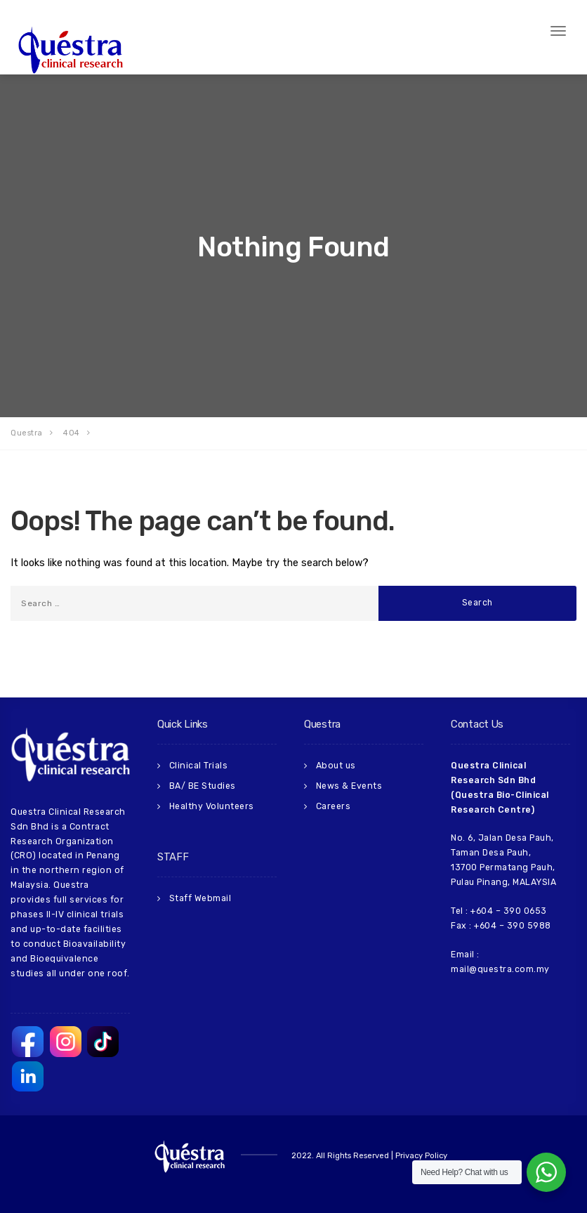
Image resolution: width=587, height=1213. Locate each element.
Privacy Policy (421, 1155)
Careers (333, 806)
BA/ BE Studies (202, 786)
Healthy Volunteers (211, 806)
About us (336, 766)
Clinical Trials (198, 766)
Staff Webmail (200, 898)
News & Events (349, 786)
